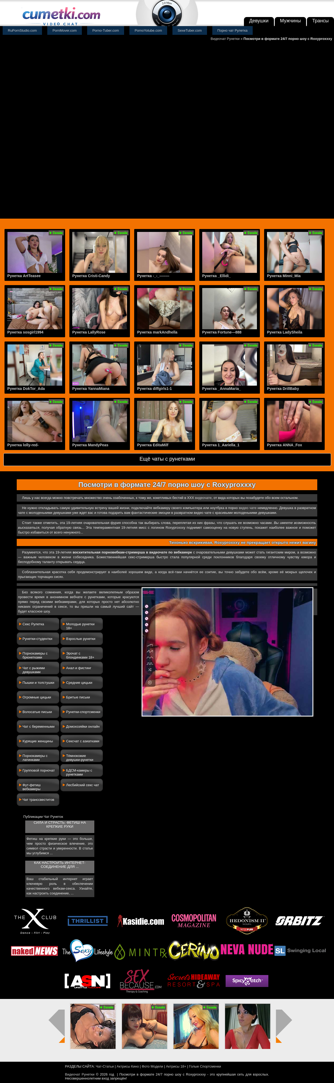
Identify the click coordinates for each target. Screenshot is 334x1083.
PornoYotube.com (148, 30)
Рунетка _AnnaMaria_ (221, 388)
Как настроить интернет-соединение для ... (59, 865)
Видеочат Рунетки (225, 39)
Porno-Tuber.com (105, 30)
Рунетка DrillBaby (283, 388)
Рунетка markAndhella (157, 332)
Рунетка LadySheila (284, 332)
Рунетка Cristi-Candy (91, 276)
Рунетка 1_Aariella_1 (220, 445)
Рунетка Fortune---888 (222, 332)
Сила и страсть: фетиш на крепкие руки (59, 824)
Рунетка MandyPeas (90, 445)
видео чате (248, 508)
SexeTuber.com (190, 30)
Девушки (259, 20)
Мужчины (290, 20)
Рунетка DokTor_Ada (26, 388)
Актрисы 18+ (176, 1066)
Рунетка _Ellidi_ (216, 276)
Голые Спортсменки (205, 1066)
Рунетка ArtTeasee (24, 276)
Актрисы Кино (128, 1066)
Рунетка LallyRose (88, 332)
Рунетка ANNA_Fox (284, 445)
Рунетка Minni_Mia (284, 276)
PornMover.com (65, 30)
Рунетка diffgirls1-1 (154, 388)
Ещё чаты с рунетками (167, 459)
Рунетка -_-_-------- (153, 276)
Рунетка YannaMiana (90, 388)
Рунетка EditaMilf (152, 445)
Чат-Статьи (105, 1066)
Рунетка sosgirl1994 (25, 332)
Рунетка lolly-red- (23, 445)
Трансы (320, 20)
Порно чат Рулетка (232, 30)
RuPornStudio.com (22, 30)
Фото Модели (152, 1066)
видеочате (203, 498)
